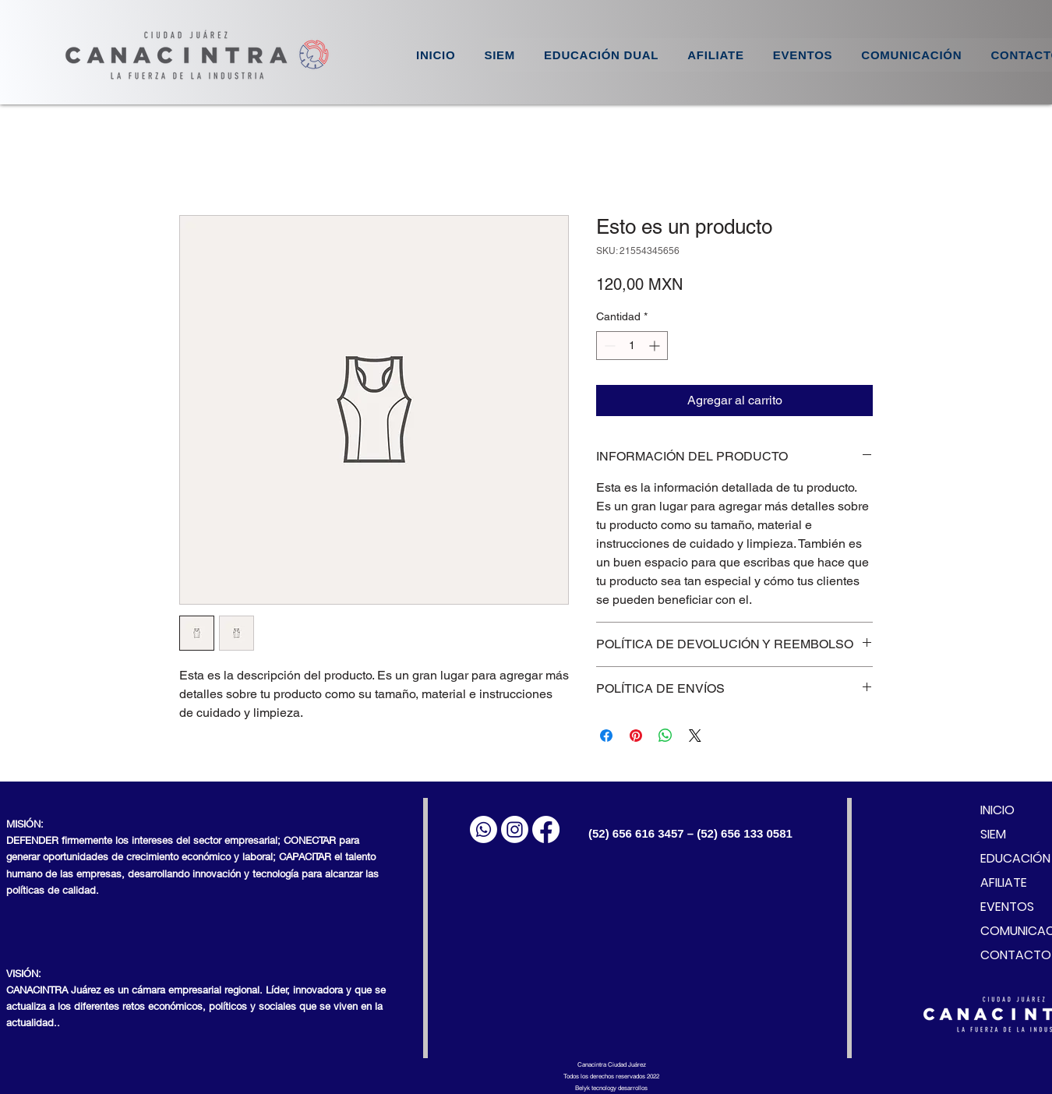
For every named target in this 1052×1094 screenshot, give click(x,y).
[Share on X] (695, 735)
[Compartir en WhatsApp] (665, 735)
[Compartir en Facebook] (606, 735)
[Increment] (655, 345)
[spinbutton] (632, 345)
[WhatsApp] (483, 829)
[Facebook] (546, 829)
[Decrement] (608, 345)
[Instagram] (514, 829)
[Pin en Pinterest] (636, 735)
